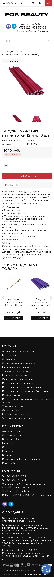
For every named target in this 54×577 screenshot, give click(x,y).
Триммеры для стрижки (16, 371)
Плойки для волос (13, 395)
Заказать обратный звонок (32, 31)
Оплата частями (27, 176)
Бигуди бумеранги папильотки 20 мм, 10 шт (40, 303)
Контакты (7, 451)
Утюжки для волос (13, 406)
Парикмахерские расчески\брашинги (25, 391)
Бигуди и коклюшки (16, 51)
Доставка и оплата (13, 435)
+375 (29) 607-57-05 (32, 24)
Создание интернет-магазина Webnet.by (27, 574)
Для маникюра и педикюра (18, 363)
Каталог (10, 2)
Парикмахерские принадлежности (23, 387)
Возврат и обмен (12, 439)
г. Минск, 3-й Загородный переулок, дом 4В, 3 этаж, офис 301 (25, 485)
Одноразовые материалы (17, 379)
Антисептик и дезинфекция (18, 351)
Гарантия (7, 443)
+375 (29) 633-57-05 (32, 27)
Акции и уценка (11, 431)
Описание (11, 185)
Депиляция (8, 359)
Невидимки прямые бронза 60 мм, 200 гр (13, 302)
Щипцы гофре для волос (17, 414)
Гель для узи (9, 355)
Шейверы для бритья (15, 375)
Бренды (7, 455)
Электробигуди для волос (17, 418)
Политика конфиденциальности (21, 459)
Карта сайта (9, 463)
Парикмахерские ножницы (18, 383)
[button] (46, 569)
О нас (5, 447)
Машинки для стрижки (15, 367)
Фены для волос (12, 410)
